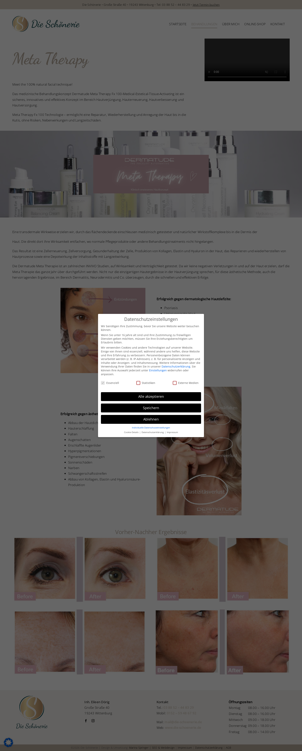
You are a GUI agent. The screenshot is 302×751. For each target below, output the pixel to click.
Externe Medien (186, 383)
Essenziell (110, 383)
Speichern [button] (151, 407)
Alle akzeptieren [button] (151, 396)
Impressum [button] (172, 432)
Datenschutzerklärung (176, 366)
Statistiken (145, 383)
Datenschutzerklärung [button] (153, 432)
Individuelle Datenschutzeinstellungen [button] (151, 427)
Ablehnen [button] (151, 419)
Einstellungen (158, 370)
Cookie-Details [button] (131, 432)
